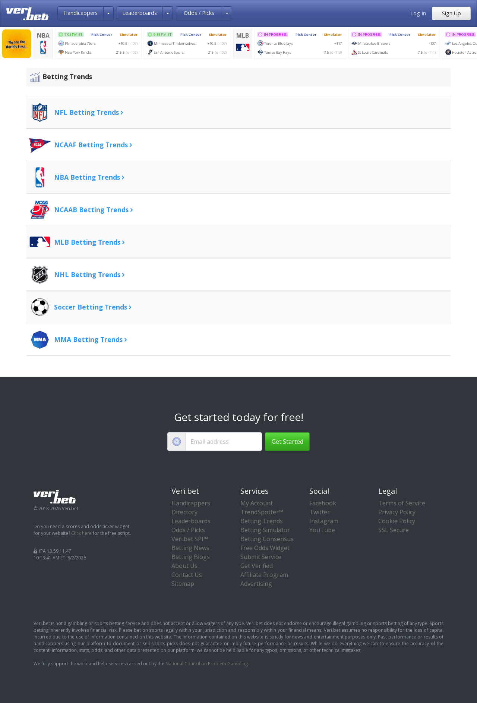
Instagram (323, 521)
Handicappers (80, 12)
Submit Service (260, 557)
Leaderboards (139, 12)
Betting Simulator (265, 530)
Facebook (322, 503)
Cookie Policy (396, 521)
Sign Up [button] (451, 13)
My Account (256, 503)
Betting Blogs (190, 557)
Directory (184, 512)
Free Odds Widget (265, 548)
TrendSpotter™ (261, 512)
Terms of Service (401, 503)
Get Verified (256, 566)
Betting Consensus (267, 539)
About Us (184, 566)
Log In (418, 13)
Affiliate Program (264, 575)
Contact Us (186, 575)
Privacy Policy (397, 512)
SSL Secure (393, 530)
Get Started (287, 441)
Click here (81, 533)
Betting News (190, 548)
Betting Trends (261, 521)
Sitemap (182, 584)
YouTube (322, 530)
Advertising (256, 584)
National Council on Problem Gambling (206, 663)
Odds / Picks (199, 12)
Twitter (319, 512)
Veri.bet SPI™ (189, 539)
